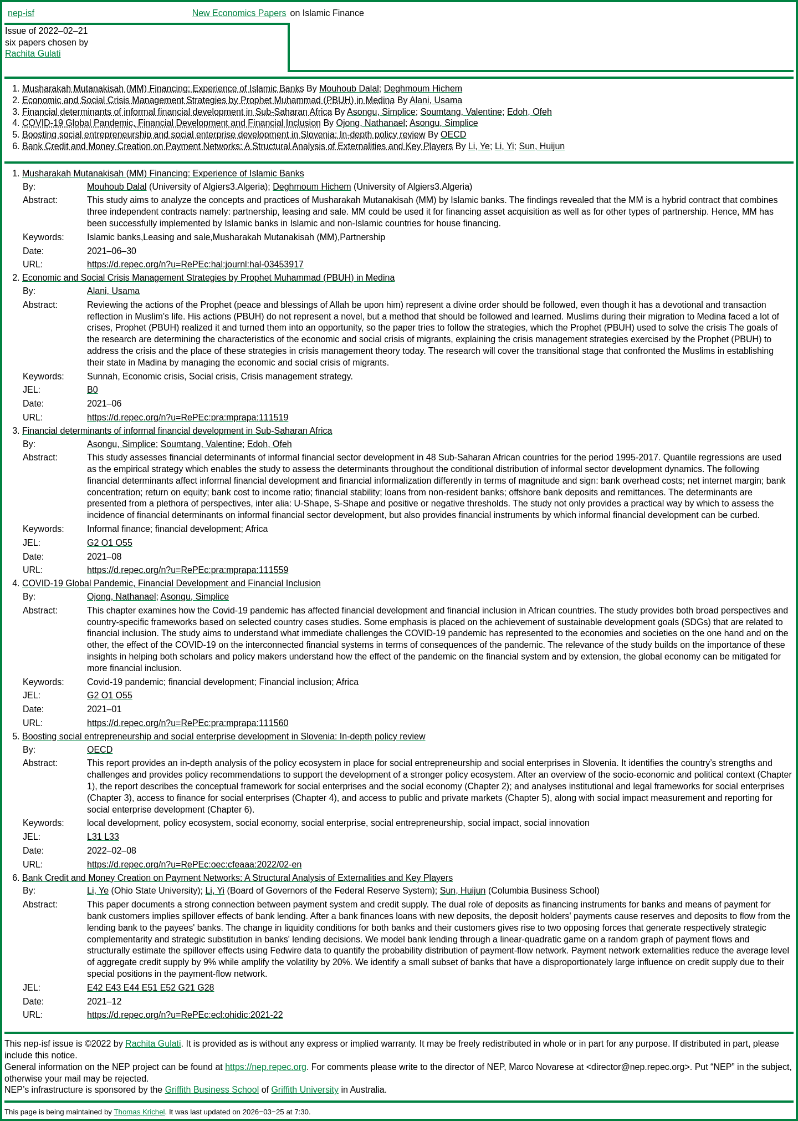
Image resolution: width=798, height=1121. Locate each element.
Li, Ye (479, 146)
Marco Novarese (541, 1067)
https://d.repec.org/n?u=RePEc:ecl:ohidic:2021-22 (185, 1014)
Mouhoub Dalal (349, 88)
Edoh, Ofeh (529, 111)
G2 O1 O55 (109, 542)
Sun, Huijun (542, 146)
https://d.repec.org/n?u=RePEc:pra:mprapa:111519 (187, 417)
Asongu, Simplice (381, 111)
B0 (92, 389)
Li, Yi (504, 146)
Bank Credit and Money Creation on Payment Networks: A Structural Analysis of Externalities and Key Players (237, 146)
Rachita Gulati (33, 53)
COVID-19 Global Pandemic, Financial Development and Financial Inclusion (171, 123)
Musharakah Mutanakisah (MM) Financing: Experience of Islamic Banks (163, 88)
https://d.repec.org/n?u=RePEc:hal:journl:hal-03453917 (195, 264)
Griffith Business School (212, 1089)
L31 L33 (103, 836)
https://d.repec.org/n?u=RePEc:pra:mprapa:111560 (187, 723)
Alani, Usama (436, 100)
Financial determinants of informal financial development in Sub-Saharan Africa (177, 111)
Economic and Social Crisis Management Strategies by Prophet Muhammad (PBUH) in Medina (208, 100)
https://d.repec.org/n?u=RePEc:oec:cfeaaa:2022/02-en (194, 864)
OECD (453, 134)
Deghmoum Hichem (423, 88)
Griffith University (305, 1089)
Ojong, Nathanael (371, 123)
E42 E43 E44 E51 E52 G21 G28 (150, 987)
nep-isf (21, 13)
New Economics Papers (239, 13)
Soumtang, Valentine (461, 111)
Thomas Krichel (139, 1112)
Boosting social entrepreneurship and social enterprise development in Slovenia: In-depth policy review (224, 134)
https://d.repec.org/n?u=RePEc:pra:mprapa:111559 (187, 570)
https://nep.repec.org (265, 1067)
